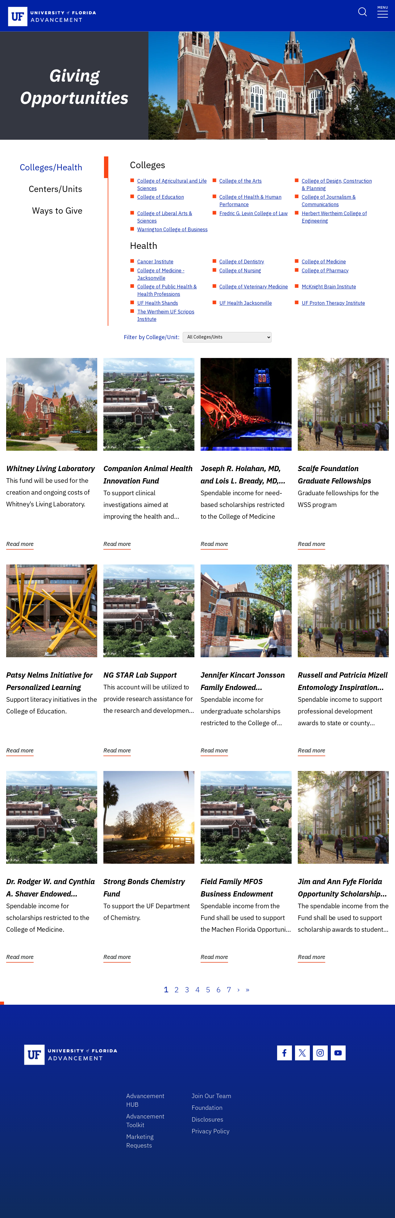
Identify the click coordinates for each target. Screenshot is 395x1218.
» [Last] (247, 989)
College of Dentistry (241, 261)
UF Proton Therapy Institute (333, 303)
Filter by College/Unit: (152, 337)
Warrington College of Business (172, 229)
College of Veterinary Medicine (253, 286)
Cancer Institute (155, 261)
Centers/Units (55, 188)
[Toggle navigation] (382, 11)
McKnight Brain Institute (329, 286)
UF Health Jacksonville (245, 303)
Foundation (207, 1107)
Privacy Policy (211, 1131)
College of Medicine (324, 261)
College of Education (160, 197)
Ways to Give (57, 210)
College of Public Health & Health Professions (167, 290)
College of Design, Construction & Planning (337, 184)
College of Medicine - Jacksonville (161, 274)
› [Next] (238, 989)
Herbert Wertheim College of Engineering (334, 217)
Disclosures (207, 1119)
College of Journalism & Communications (329, 200)
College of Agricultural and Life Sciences (172, 184)
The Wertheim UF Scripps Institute (165, 315)
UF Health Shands (157, 303)
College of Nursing (240, 270)
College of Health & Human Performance (250, 200)
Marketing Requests (140, 1140)
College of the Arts (240, 181)
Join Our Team (211, 1096)
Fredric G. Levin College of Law (253, 213)
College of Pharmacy (325, 270)
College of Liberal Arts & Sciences (164, 217)
